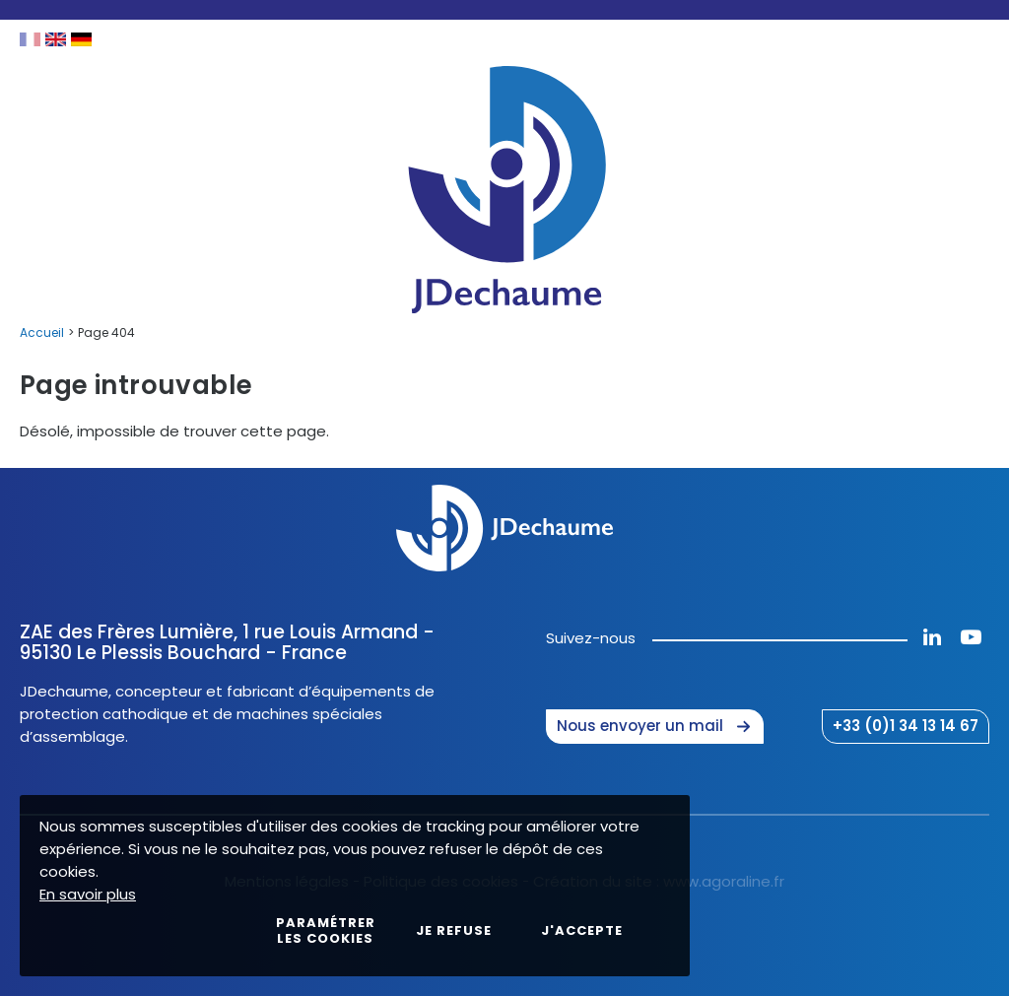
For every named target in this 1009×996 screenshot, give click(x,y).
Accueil (42, 332)
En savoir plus (87, 894)
